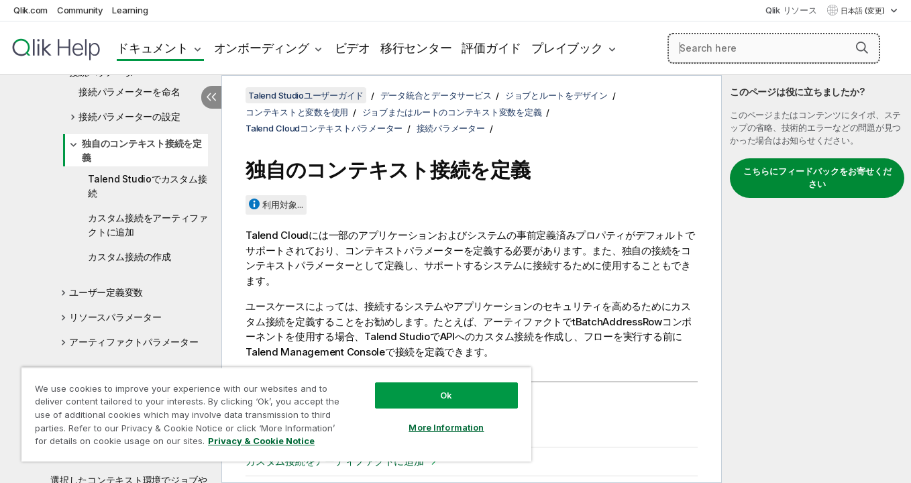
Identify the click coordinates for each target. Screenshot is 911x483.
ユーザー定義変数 (106, 292)
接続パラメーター (451, 128)
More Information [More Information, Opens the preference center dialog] (446, 427)
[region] (276, 414)
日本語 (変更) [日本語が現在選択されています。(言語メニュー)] (864, 10)
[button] (862, 47)
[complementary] (816, 279)
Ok (446, 395)
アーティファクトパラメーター (134, 341)
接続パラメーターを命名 (129, 91)
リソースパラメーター (115, 317)
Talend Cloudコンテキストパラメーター (324, 128)
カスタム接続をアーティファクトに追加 (148, 224)
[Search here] (774, 48)
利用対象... (282, 204)
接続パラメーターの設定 (129, 116)
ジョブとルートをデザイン (556, 95)
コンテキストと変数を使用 (297, 112)
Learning (130, 10)
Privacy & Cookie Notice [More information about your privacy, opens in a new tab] (261, 440)
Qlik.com (30, 10)
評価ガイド (491, 48)
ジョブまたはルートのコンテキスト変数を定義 (452, 112)
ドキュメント (153, 48)
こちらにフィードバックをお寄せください (817, 178)
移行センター (416, 48)
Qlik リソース (791, 10)
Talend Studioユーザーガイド (306, 95)
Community (80, 10)
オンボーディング (261, 48)
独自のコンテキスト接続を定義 (142, 150)
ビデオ (352, 48)
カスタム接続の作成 (129, 256)
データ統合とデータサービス (436, 95)
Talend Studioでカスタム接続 (147, 186)
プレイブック (567, 48)
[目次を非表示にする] (211, 97)
